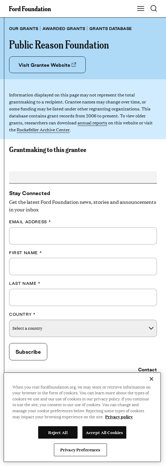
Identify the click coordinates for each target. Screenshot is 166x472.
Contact (147, 369)
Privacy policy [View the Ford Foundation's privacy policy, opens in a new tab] (119, 416)
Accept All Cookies (104, 432)
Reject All (57, 432)
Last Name (25, 283)
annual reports (92, 122)
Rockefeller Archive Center (43, 129)
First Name (25, 253)
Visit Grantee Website (47, 65)
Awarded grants (63, 28)
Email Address (30, 222)
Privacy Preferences (80, 450)
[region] (82, 417)
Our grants (23, 28)
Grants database (110, 28)
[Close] (151, 379)
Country (22, 314)
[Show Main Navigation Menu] (140, 8)
